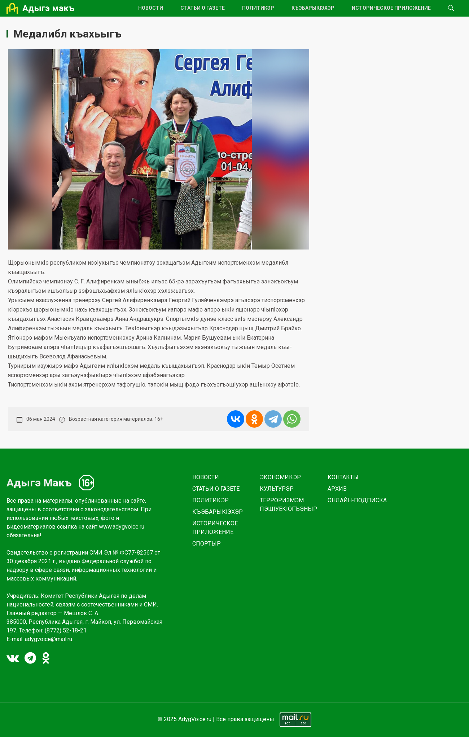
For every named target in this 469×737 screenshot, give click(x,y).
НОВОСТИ (150, 8)
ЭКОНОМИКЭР (280, 477)
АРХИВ (337, 488)
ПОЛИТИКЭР (258, 8)
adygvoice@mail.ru (48, 639)
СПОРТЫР (206, 543)
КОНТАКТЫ (343, 477)
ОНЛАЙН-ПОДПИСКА (357, 500)
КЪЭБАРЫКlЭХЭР (313, 8)
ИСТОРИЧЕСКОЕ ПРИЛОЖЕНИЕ (391, 8)
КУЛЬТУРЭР (277, 488)
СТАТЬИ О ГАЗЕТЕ (202, 8)
